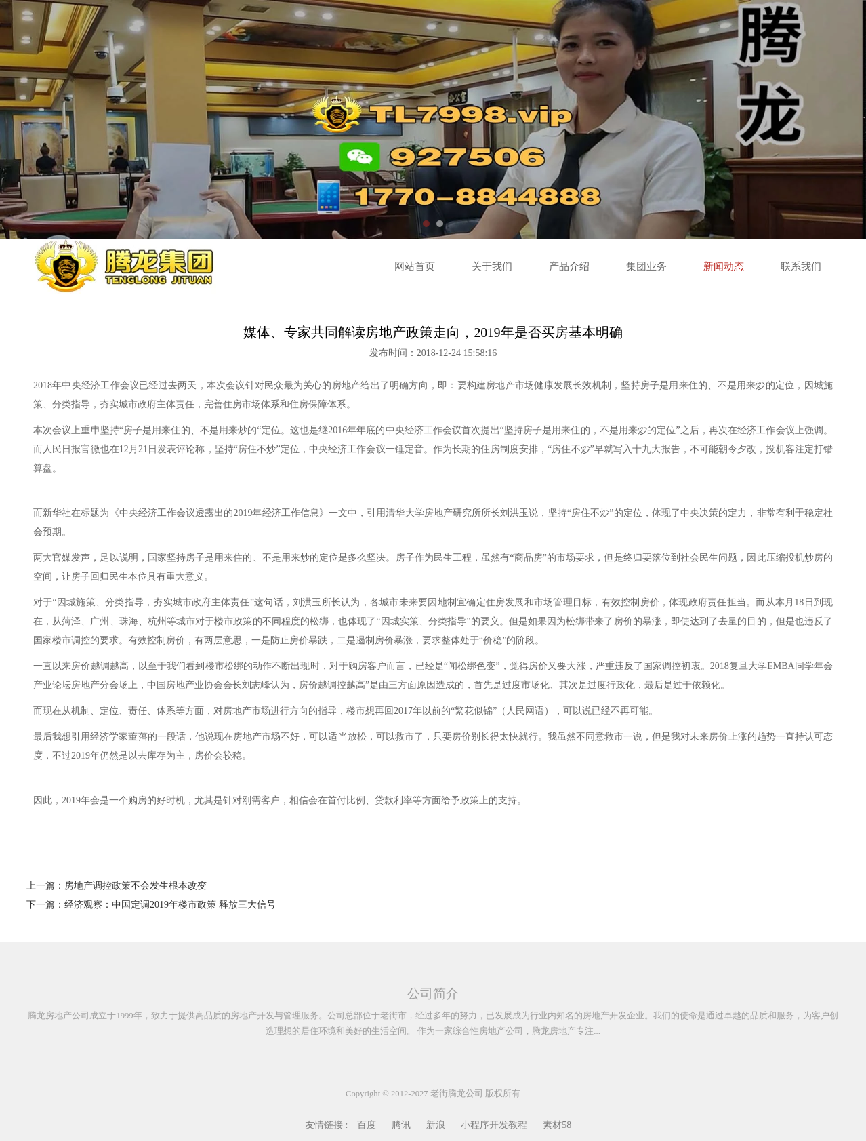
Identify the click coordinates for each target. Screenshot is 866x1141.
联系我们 (801, 266)
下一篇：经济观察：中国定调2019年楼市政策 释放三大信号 (151, 905)
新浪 (435, 1125)
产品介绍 (569, 266)
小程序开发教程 (494, 1125)
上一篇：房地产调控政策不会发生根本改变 (116, 886)
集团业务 (646, 266)
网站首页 (414, 266)
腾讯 (401, 1125)
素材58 (557, 1125)
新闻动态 (723, 266)
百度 (366, 1125)
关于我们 (492, 266)
